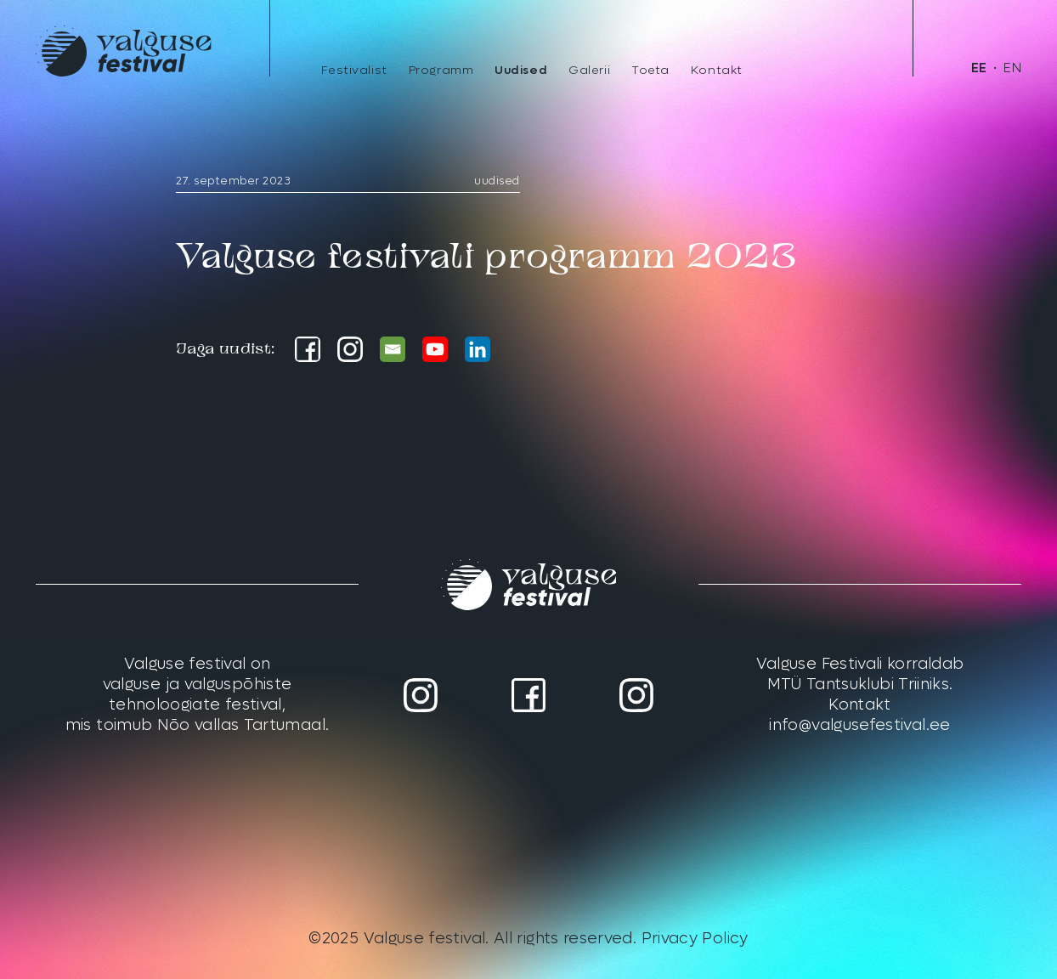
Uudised (521, 70)
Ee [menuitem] (979, 68)
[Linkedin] (477, 349)
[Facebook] (307, 349)
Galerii (589, 70)
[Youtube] (435, 349)
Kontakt (717, 70)
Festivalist (354, 70)
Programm (441, 70)
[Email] (392, 349)
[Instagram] (350, 349)
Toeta (650, 70)
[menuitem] (979, 68)
